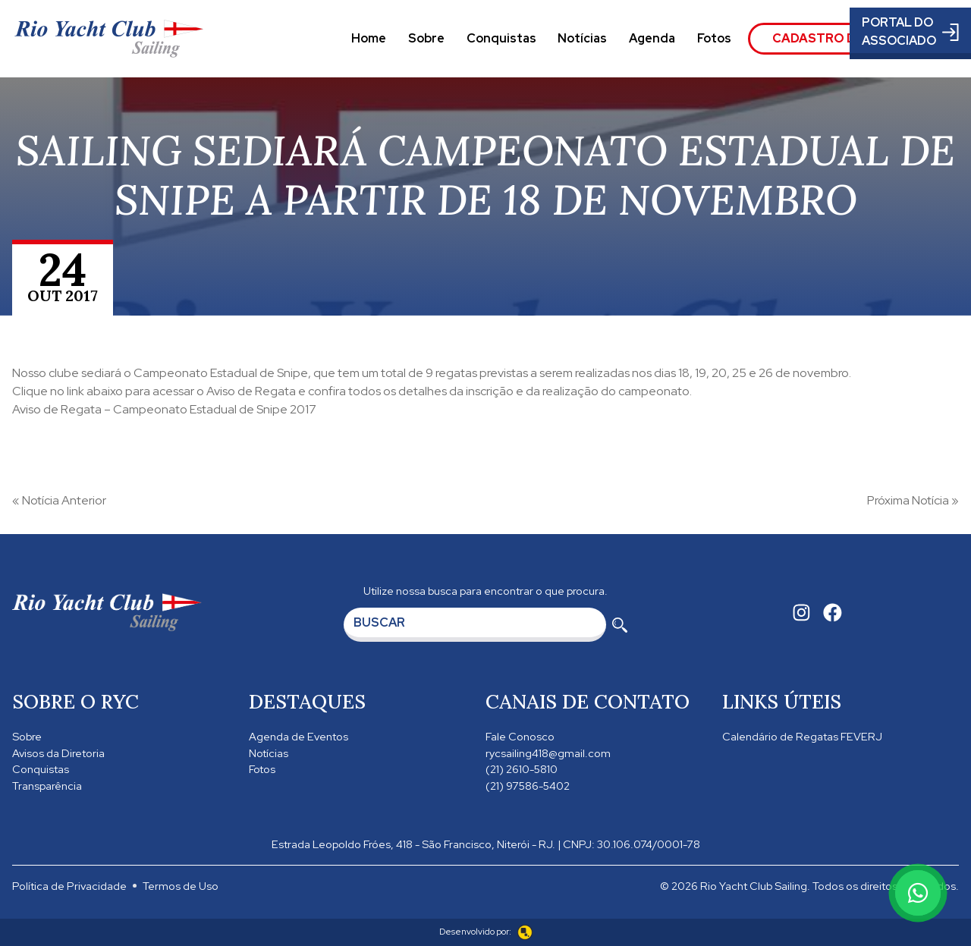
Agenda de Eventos (298, 736)
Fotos (714, 38)
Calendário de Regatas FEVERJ (802, 736)
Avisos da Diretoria (58, 753)
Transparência (47, 785)
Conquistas (501, 38)
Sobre (426, 38)
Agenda (652, 38)
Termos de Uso (180, 885)
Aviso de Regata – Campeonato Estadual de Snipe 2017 (164, 409)
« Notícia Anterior (59, 500)
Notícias (582, 38)
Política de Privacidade (69, 885)
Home (368, 38)
